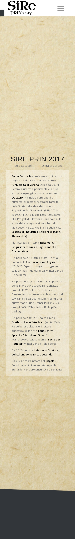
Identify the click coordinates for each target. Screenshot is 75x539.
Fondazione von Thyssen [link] (41, 262)
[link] (2, 13)
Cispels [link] (49, 361)
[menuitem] (58, 8)
